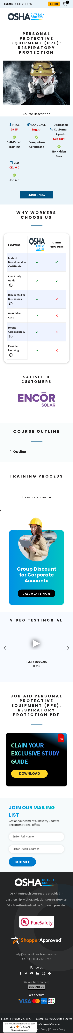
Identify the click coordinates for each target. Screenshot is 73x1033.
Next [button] (68, 648)
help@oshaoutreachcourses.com (36, 954)
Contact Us (36, 987)
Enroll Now (36, 195)
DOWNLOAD (29, 774)
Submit (22, 861)
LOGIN (54, 4)
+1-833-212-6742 (18, 4)
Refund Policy (40, 1029)
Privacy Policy (57, 1029)
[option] (36, 399)
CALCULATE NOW (36, 593)
